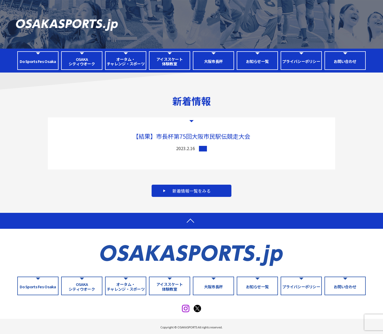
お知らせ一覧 (257, 61)
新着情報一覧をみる (191, 191)
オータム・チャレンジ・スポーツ (126, 61)
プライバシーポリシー (301, 61)
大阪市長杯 (213, 61)
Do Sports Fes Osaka (38, 61)
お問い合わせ (345, 61)
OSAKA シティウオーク (82, 61)
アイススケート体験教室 (169, 61)
